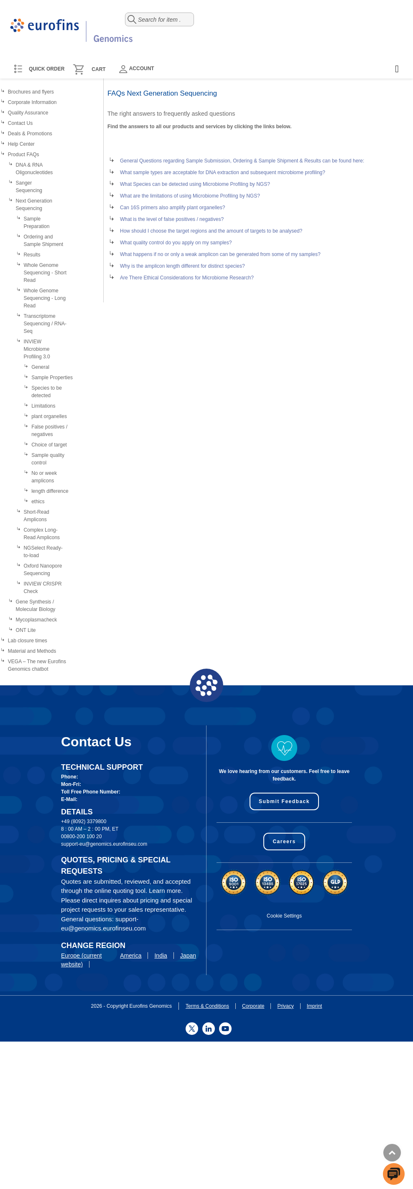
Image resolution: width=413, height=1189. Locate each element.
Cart (98, 69)
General (40, 367)
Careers (284, 841)
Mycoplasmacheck (36, 620)
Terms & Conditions (207, 1006)
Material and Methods (32, 651)
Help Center (21, 144)
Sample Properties (52, 377)
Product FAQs (23, 154)
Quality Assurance (28, 113)
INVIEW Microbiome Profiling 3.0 (36, 349)
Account (136, 69)
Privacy (285, 1006)
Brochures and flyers (31, 92)
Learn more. (166, 890)
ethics (37, 502)
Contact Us (20, 123)
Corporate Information (32, 102)
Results (31, 255)
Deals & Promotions (30, 134)
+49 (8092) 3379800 (83, 821)
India (160, 955)
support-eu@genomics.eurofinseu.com (104, 844)
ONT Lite (26, 630)
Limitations (43, 406)
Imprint (314, 1006)
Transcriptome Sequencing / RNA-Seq (44, 323)
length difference (50, 491)
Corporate (253, 1006)
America (130, 955)
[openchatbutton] (394, 1174)
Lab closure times (27, 641)
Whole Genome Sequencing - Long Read (44, 298)
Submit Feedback (284, 801)
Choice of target (49, 445)
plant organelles (49, 416)
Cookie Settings (284, 916)
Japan (188, 955)
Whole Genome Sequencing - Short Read (44, 272)
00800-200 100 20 (81, 836)
